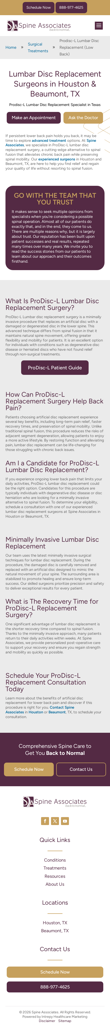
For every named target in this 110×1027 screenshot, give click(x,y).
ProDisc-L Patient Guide (55, 368)
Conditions (55, 860)
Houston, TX (55, 923)
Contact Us (81, 769)
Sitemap (64, 1021)
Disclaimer (47, 1021)
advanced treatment (49, 140)
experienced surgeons (56, 159)
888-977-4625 (71, 7)
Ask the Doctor (83, 117)
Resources (55, 876)
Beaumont (57, 712)
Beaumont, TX (55, 930)
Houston (36, 712)
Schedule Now (38, 7)
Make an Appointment (34, 117)
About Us (55, 884)
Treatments (55, 868)
